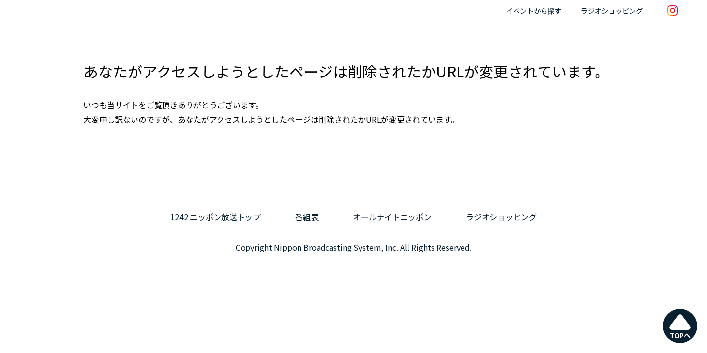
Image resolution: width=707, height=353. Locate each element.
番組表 (307, 217)
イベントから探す (533, 10)
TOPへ (680, 326)
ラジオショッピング (612, 10)
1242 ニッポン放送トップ (215, 217)
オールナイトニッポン (392, 217)
